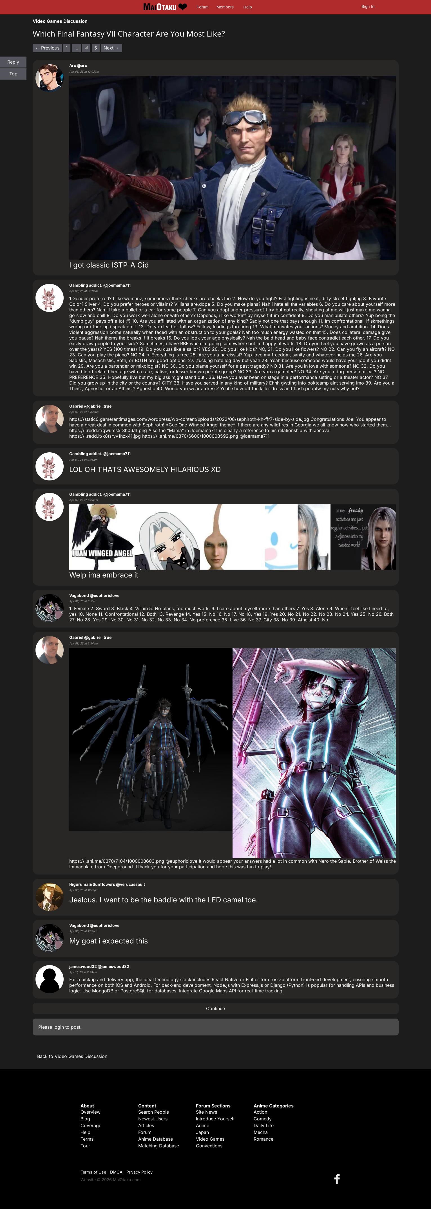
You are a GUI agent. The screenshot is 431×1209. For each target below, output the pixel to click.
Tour (85, 1146)
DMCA (116, 1172)
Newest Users (153, 1119)
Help (248, 7)
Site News (206, 1112)
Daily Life (264, 1125)
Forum (203, 7)
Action (260, 1112)
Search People (153, 1112)
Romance (263, 1139)
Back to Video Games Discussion (72, 1056)
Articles (146, 1125)
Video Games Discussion (60, 21)
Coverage (91, 1125)
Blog (85, 1119)
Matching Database (158, 1146)
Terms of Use (93, 1172)
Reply (13, 62)
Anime (202, 1125)
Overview (91, 1112)
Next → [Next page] (111, 48)
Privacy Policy (139, 1172)
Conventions (209, 1146)
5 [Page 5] (95, 48)
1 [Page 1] (67, 48)
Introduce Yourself (215, 1119)
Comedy (263, 1119)
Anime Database (155, 1139)
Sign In (367, 6)
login (58, 1027)
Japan (202, 1132)
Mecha (261, 1132)
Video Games (210, 1139)
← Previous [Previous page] (47, 48)
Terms (87, 1139)
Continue (215, 1008)
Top (13, 74)
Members (225, 7)
